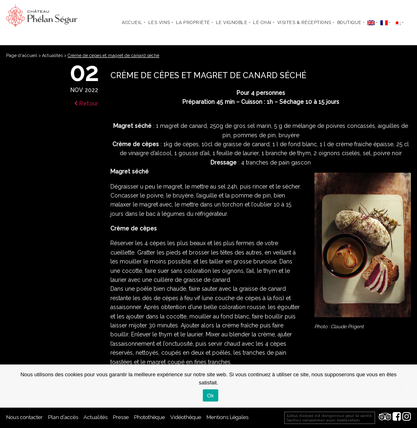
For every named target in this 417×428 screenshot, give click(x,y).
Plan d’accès (63, 417)
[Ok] (407, 386)
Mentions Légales (227, 417)
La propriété (193, 22)
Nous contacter (24, 417)
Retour (86, 103)
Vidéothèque (185, 417)
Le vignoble (232, 22)
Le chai (262, 22)
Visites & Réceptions (304, 22)
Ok (210, 396)
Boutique (349, 22)
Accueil (132, 22)
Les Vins (159, 22)
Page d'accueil (21, 55)
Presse (121, 417)
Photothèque (149, 417)
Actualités (52, 55)
